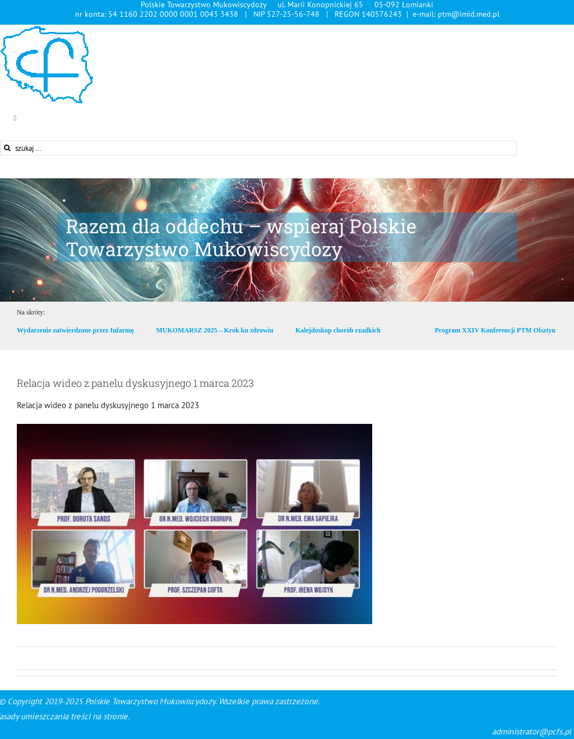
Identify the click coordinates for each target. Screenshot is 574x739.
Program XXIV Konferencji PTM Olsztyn (495, 330)
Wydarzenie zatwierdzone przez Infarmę (75, 330)
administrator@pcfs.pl (450, 731)
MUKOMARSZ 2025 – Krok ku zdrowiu (214, 330)
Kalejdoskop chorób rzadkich (338, 330)
